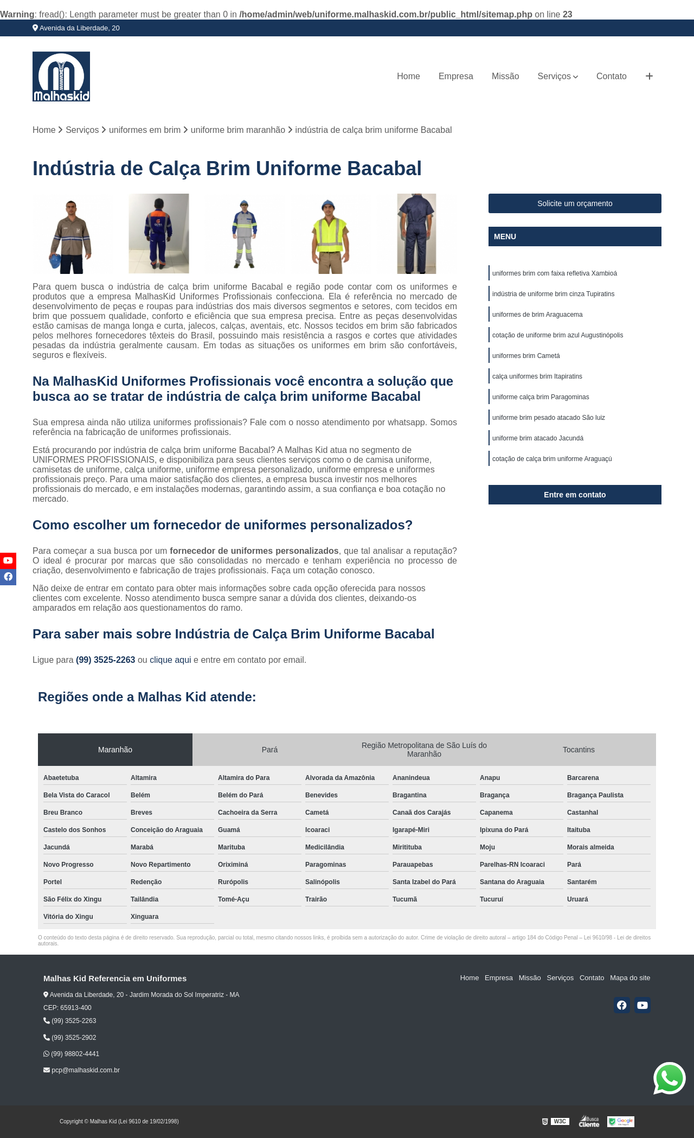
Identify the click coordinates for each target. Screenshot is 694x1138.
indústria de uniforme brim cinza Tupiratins (553, 294)
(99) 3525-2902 (69, 1037)
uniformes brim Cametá (526, 356)
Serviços (554, 76)
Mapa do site (630, 978)
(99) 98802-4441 (71, 1054)
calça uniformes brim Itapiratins (537, 376)
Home (408, 76)
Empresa (456, 76)
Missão (505, 76)
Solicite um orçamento (575, 203)
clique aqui (170, 660)
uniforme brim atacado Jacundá (537, 438)
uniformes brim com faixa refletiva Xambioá (554, 273)
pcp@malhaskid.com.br (81, 1070)
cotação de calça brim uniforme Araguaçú (552, 459)
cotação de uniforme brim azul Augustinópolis (557, 335)
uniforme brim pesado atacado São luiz (548, 417)
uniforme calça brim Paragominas (540, 397)
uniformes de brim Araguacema (537, 314)
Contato (611, 76)
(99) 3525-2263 (107, 660)
